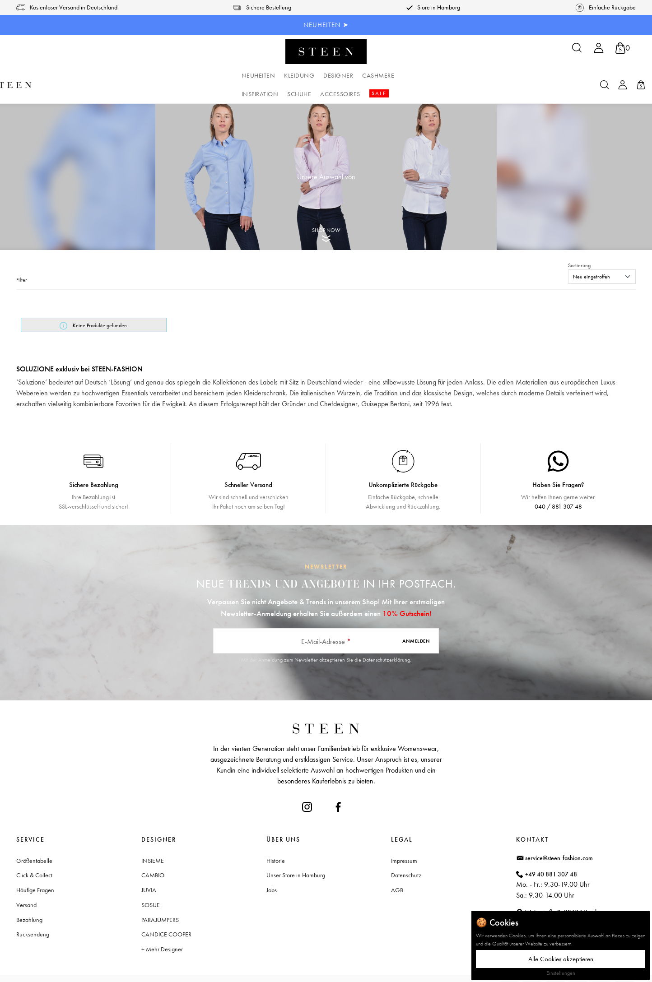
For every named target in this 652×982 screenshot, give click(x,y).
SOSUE (150, 886)
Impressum (404, 842)
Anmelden (416, 622)
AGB (397, 871)
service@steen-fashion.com (559, 839)
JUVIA (148, 871)
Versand (26, 886)
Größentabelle (34, 842)
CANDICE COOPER (166, 916)
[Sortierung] (602, 258)
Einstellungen (560, 973)
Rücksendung (32, 916)
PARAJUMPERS (160, 901)
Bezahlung (29, 901)
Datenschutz (406, 856)
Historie (275, 842)
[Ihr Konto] (599, 50)
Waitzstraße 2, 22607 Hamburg (566, 893)
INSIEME (152, 842)
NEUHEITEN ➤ (326, 24)
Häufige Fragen (35, 871)
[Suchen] (577, 50)
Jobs (271, 871)
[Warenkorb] (623, 48)
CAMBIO (152, 856)
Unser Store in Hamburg (295, 856)
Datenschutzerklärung (386, 641)
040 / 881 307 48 (558, 488)
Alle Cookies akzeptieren (560, 958)
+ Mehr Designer (162, 930)
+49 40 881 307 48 (551, 856)
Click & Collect (34, 856)
